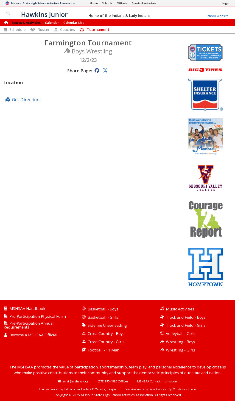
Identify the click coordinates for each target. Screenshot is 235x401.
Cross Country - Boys (106, 333)
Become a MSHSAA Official (33, 335)
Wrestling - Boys (180, 341)
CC (92, 389)
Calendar (52, 22)
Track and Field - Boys (185, 317)
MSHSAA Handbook (27, 309)
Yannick (100, 389)
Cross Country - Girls (106, 341)
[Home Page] (94, 3)
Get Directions (27, 99)
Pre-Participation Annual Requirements (29, 325)
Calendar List (73, 22)
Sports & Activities (26, 22)
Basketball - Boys (103, 309)
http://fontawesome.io (181, 389)
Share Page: (79, 70)
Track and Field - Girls (185, 325)
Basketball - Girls (103, 317)
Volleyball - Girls (180, 333)
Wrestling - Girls (180, 350)
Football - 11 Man (103, 350)
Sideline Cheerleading (107, 325)
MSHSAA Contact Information (157, 381)
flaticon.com (72, 389)
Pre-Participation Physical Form (37, 316)
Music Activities (180, 309)
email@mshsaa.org (75, 381)
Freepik (111, 389)
